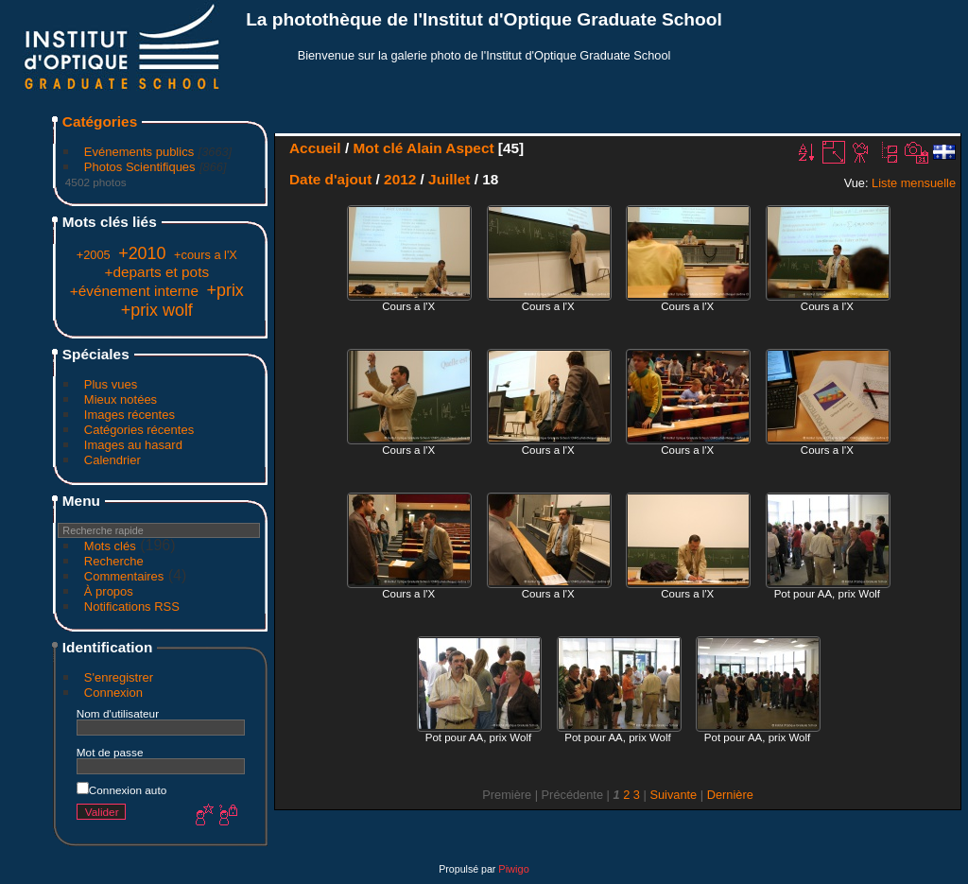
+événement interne (134, 291)
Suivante (673, 795)
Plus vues (110, 384)
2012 (400, 179)
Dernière (730, 795)
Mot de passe (110, 752)
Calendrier (112, 460)
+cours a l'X (205, 255)
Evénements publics (139, 152)
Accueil (315, 148)
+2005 (94, 255)
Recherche (114, 561)
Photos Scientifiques (140, 167)
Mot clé (378, 148)
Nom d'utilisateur (118, 713)
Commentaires (124, 576)
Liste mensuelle (914, 183)
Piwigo (513, 869)
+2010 (141, 253)
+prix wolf (157, 310)
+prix (225, 290)
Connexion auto (121, 790)
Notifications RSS (132, 606)
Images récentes (129, 414)
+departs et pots (157, 272)
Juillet (449, 179)
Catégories (99, 121)
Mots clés (110, 546)
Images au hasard (133, 445)
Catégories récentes (139, 430)
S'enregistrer (118, 677)
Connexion (113, 692)
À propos (108, 591)
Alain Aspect (449, 148)
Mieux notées (120, 399)
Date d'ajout (330, 179)
